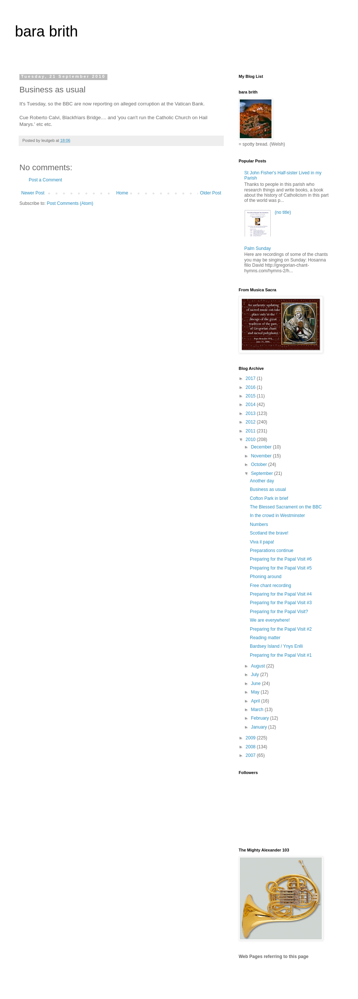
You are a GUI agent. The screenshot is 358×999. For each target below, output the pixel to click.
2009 (251, 737)
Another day (262, 480)
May (256, 692)
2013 (251, 413)
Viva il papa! (262, 542)
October (259, 464)
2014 (251, 404)
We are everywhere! (270, 620)
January (259, 727)
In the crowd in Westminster (277, 515)
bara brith (46, 31)
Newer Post (32, 193)
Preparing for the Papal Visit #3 (281, 602)
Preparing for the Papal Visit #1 (281, 655)
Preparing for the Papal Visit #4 (281, 594)
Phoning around (266, 576)
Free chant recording (270, 585)
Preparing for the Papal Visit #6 (281, 559)
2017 (251, 378)
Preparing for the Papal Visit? (279, 611)
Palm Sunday (257, 248)
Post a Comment (45, 180)
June (256, 683)
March (258, 709)
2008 (251, 746)
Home (122, 193)
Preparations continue (271, 550)
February (260, 718)
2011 (251, 431)
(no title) (283, 212)
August (258, 666)
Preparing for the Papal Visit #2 (281, 629)
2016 (251, 387)
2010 (251, 439)
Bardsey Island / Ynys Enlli (276, 646)
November (262, 456)
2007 (251, 755)
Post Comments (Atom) (70, 203)
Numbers (259, 524)
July (255, 674)
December (262, 447)
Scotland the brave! (269, 533)
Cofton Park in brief (269, 498)
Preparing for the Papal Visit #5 (281, 568)
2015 (251, 396)
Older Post (210, 193)
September (262, 473)
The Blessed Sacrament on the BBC (286, 507)
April (256, 701)
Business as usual (268, 489)
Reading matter (265, 637)
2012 (251, 422)
